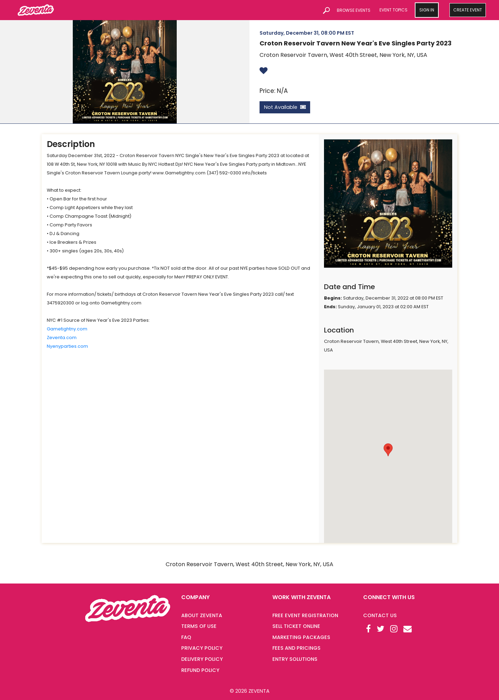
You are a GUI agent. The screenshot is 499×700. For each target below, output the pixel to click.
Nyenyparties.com (67, 346)
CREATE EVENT (467, 10)
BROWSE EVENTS (353, 10)
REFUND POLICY (200, 670)
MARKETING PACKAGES (301, 637)
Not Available (285, 107)
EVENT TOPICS (393, 10)
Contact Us (380, 615)
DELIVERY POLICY (202, 659)
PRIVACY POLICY (201, 648)
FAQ (186, 637)
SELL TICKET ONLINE (296, 626)
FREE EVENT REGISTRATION (305, 615)
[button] (388, 449)
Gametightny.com (67, 329)
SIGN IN (426, 10)
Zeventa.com (62, 337)
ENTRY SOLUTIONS (294, 659)
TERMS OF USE (199, 626)
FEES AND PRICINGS (296, 648)
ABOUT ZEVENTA (201, 615)
